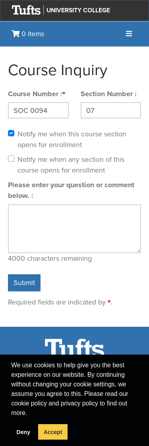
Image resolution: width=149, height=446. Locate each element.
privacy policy (79, 403)
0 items (28, 34)
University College (78, 10)
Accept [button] (53, 432)
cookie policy (29, 403)
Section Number (108, 94)
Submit (24, 282)
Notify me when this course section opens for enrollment (71, 139)
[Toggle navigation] (128, 34)
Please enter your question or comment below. (71, 190)
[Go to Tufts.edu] (26, 10)
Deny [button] (24, 432)
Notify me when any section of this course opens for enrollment (70, 164)
